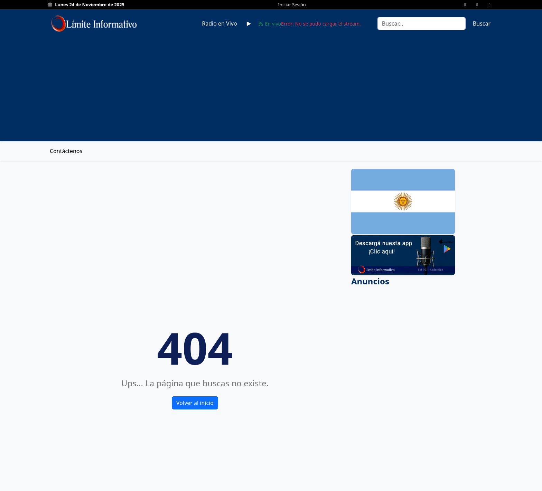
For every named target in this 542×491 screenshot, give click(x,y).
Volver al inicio (195, 403)
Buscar (481, 23)
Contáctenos (66, 151)
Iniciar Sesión (292, 4)
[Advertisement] (271, 84)
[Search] (421, 23)
